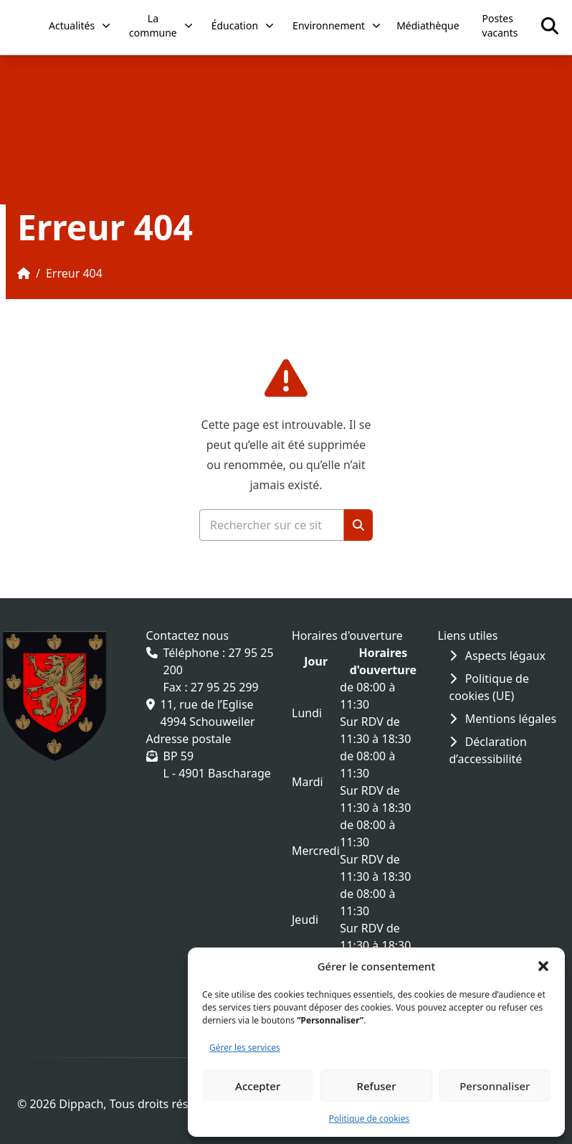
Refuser (376, 1086)
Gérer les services (244, 1047)
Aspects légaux (497, 655)
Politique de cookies (369, 1118)
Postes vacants (500, 25)
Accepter (257, 1086)
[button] (543, 966)
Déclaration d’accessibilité (488, 750)
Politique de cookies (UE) (489, 687)
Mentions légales (503, 719)
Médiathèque (427, 25)
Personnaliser (494, 1086)
